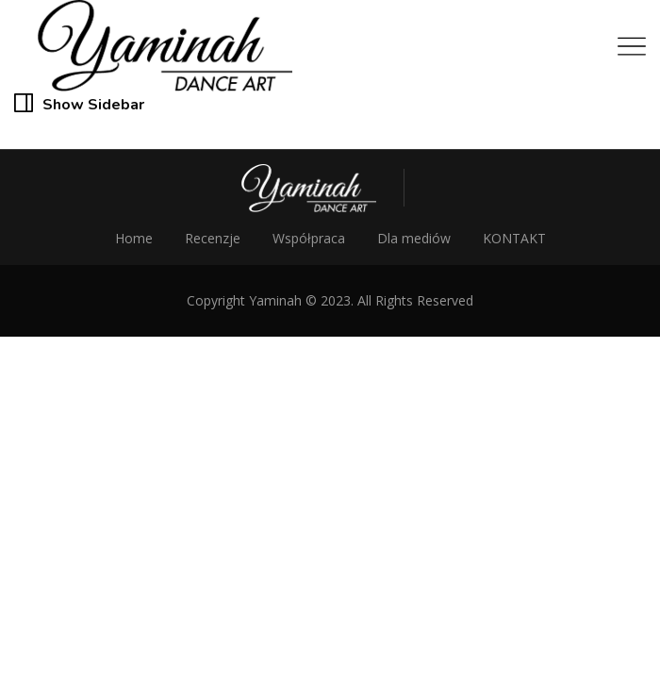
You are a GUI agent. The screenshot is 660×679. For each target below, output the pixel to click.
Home (134, 238)
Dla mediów (414, 238)
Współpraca (308, 238)
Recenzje (212, 238)
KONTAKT (514, 238)
